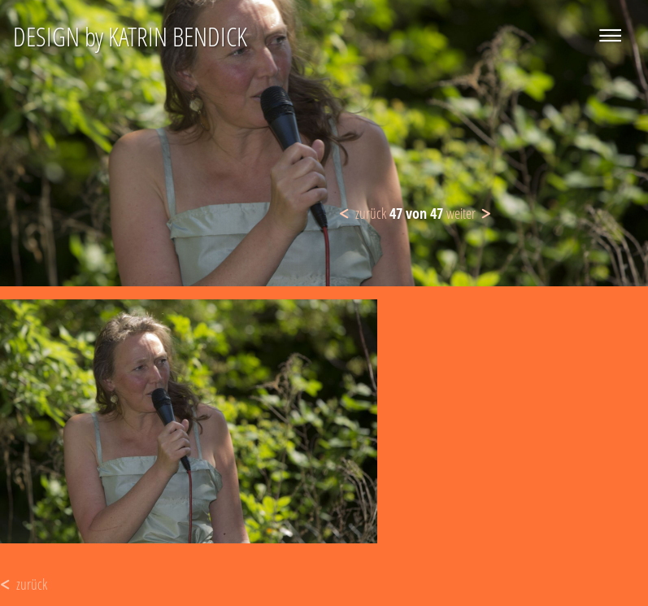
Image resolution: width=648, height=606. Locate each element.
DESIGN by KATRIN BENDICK (130, 36)
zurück (370, 213)
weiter (461, 213)
